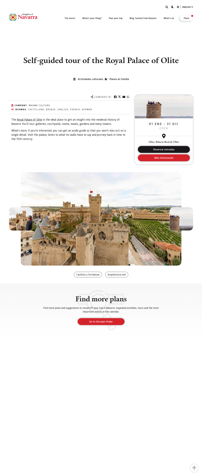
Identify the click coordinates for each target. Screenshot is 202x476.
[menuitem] (69, 18)
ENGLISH (187, 6)
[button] (20, 219)
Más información (163, 157)
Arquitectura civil (117, 274)
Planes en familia (119, 79)
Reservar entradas (164, 149)
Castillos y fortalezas (88, 274)
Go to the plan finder (101, 321)
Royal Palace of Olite (29, 119)
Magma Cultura (39, 105)
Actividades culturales (90, 79)
